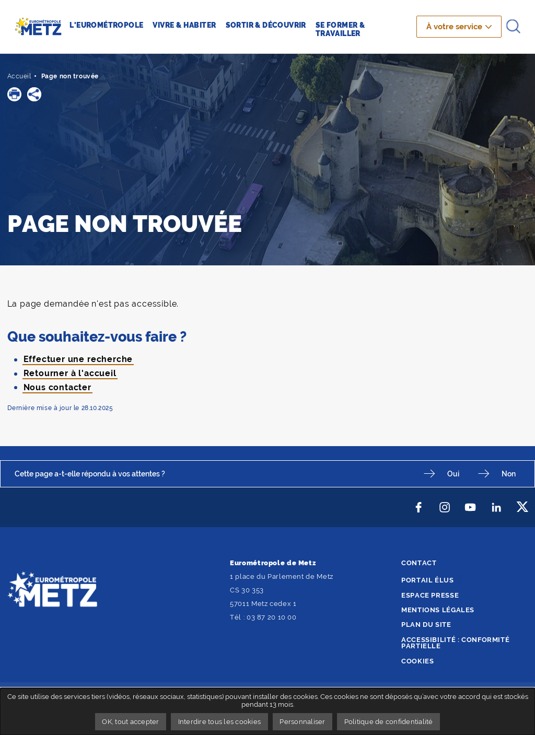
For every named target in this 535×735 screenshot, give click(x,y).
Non (509, 473)
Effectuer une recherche (78, 359)
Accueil (19, 76)
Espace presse (430, 595)
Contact (418, 563)
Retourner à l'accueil (70, 373)
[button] (14, 94)
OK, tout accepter (130, 722)
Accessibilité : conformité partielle (455, 643)
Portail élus (427, 580)
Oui (453, 473)
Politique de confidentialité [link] (388, 722)
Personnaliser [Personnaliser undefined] (302, 722)
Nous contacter (57, 387)
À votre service (454, 26)
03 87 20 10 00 (272, 617)
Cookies (417, 661)
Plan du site (426, 624)
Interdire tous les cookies (219, 722)
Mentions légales (437, 610)
